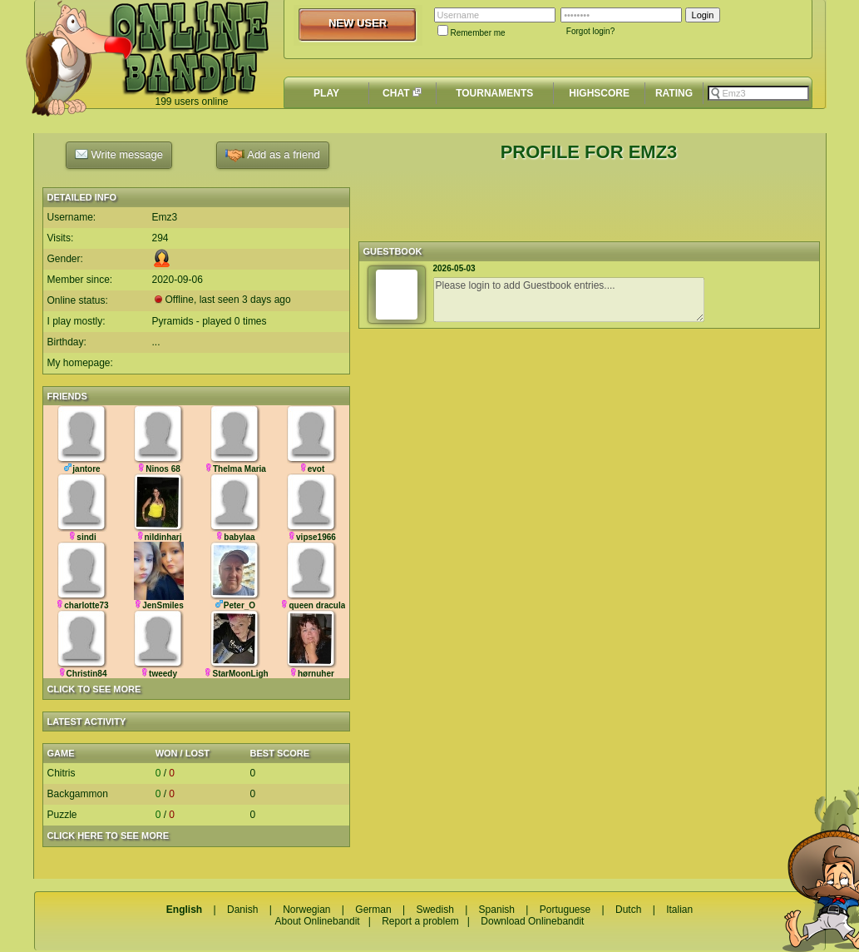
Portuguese (565, 909)
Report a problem (420, 921)
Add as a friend (272, 155)
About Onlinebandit (317, 921)
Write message (119, 154)
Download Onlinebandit (532, 921)
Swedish (434, 909)
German (373, 909)
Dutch (628, 909)
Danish (242, 909)
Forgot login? (590, 31)
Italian (679, 909)
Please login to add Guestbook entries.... (568, 299)
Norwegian (306, 909)
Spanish (497, 909)
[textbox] (758, 93)
